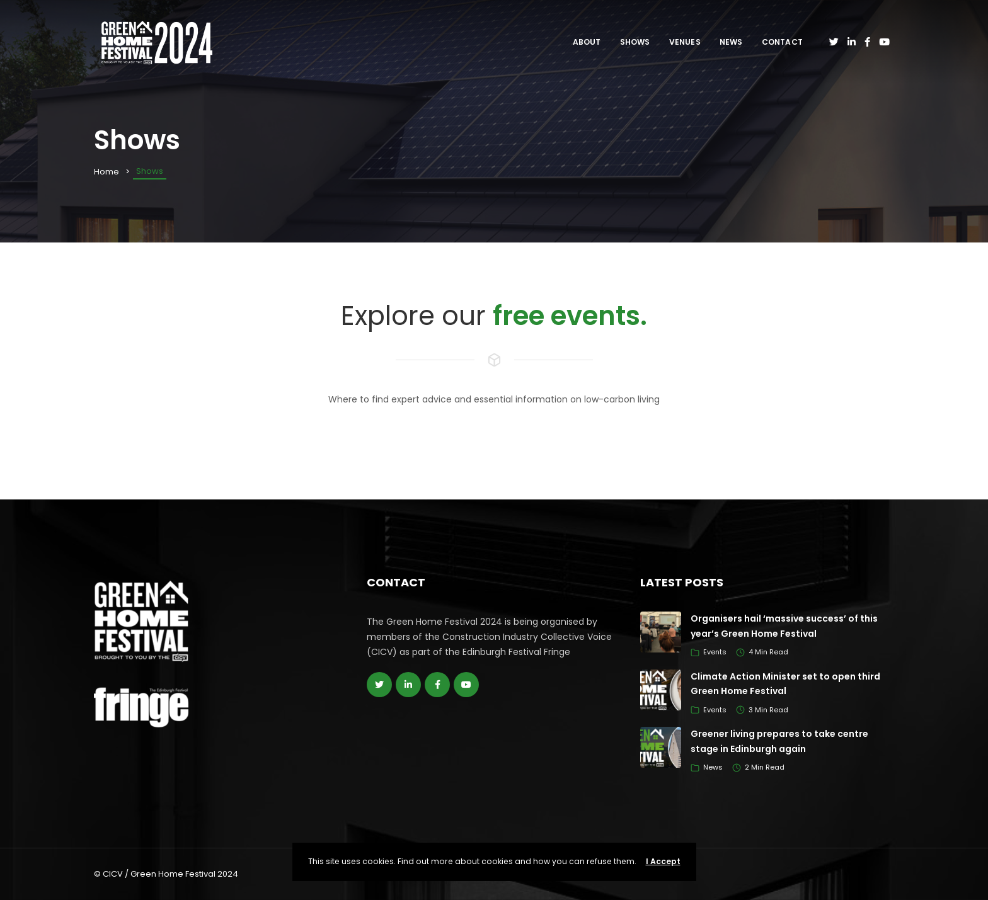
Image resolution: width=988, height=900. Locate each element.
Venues (685, 42)
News (731, 42)
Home (106, 172)
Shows (635, 42)
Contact (782, 42)
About (587, 42)
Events (715, 652)
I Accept (663, 861)
